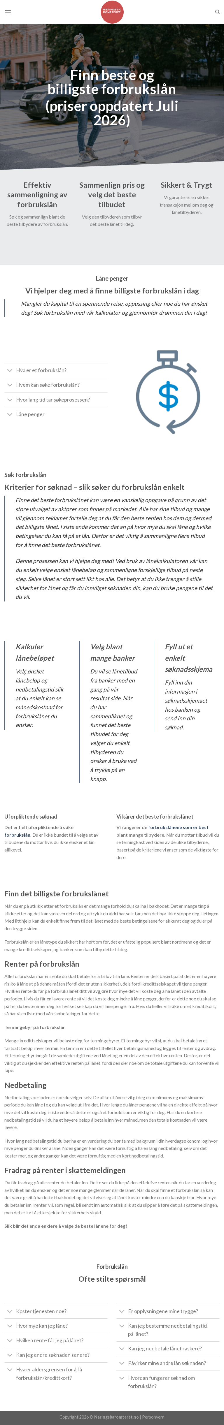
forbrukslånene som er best (178, 827)
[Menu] (7, 12)
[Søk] (217, 11)
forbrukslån (17, 835)
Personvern (153, 1417)
